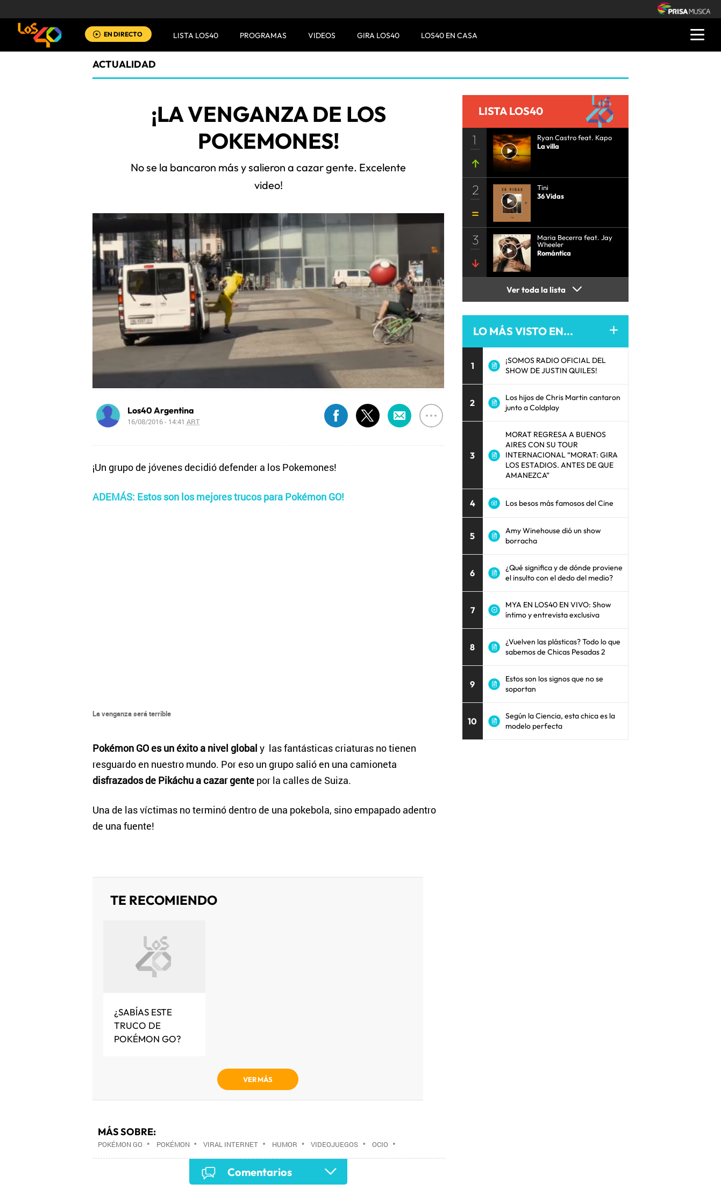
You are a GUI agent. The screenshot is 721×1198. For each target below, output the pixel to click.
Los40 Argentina (160, 410)
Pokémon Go (120, 1144)
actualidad (124, 64)
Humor (284, 1144)
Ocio (380, 1144)
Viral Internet (230, 1144)
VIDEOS (321, 35)
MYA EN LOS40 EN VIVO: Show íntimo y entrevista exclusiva (558, 610)
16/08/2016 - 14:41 (163, 421)
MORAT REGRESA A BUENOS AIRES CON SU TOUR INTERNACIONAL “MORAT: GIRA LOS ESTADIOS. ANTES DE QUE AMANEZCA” (561, 455)
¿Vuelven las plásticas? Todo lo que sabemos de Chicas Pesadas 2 (562, 647)
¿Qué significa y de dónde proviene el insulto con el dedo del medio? (564, 573)
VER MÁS (258, 1079)
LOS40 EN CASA (449, 35)
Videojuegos (334, 1144)
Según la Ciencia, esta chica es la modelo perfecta (560, 721)
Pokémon (173, 1144)
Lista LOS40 (195, 35)
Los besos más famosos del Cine (559, 503)
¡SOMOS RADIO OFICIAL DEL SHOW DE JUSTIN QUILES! (555, 365)
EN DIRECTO (123, 34)
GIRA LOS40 (378, 35)
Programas (263, 35)
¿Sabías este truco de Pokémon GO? (147, 1025)
